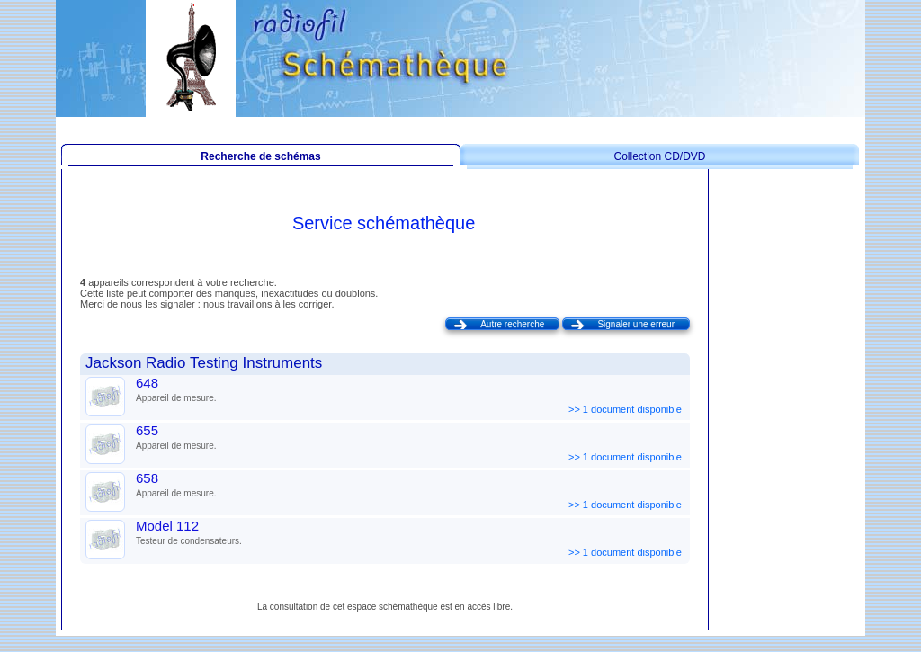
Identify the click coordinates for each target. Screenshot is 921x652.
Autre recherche (512, 324)
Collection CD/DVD (659, 156)
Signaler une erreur (636, 324)
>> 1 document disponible (626, 409)
